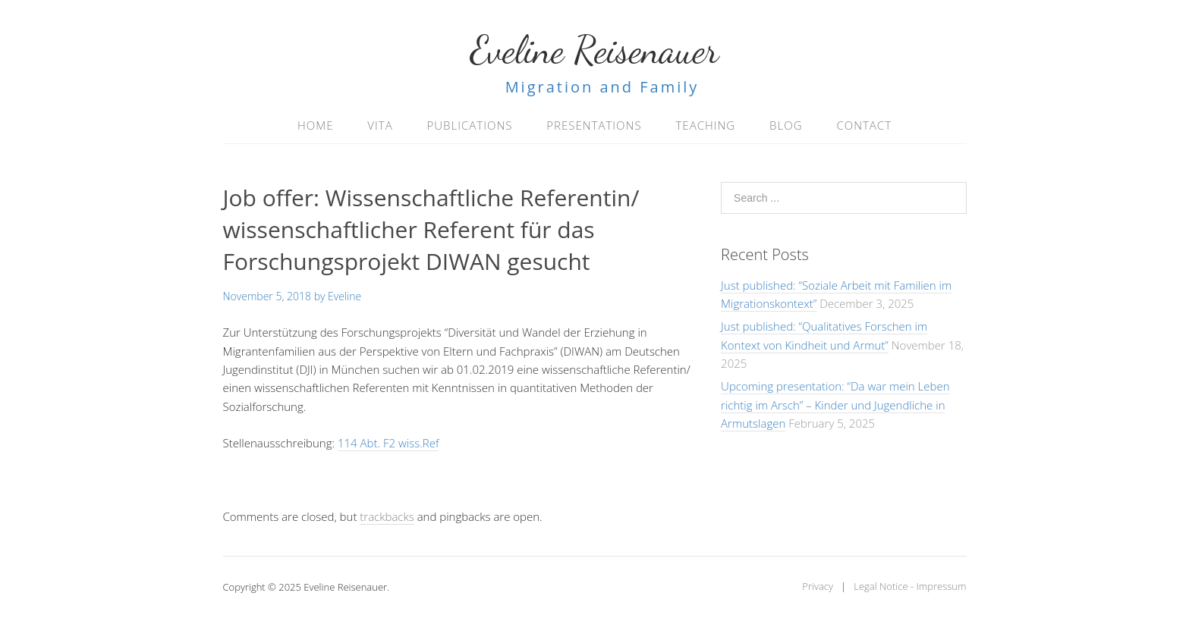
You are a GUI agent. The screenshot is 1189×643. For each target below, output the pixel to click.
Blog (785, 125)
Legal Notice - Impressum (910, 586)
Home (315, 125)
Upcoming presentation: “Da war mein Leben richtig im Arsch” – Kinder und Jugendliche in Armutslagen (835, 404)
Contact (864, 125)
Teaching (705, 125)
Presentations (593, 125)
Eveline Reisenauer (594, 50)
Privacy (817, 586)
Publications (470, 125)
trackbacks (387, 516)
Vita (379, 125)
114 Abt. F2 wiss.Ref (388, 442)
